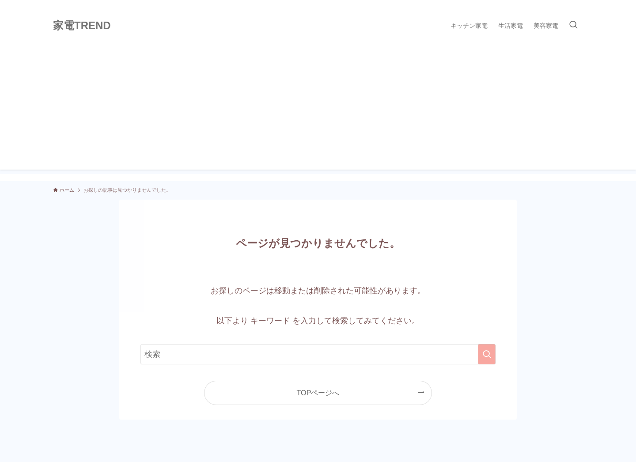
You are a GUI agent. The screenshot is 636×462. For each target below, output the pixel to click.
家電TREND (82, 25)
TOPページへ (318, 393)
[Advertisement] (318, 108)
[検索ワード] (318, 354)
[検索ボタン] (573, 26)
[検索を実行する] (487, 354)
